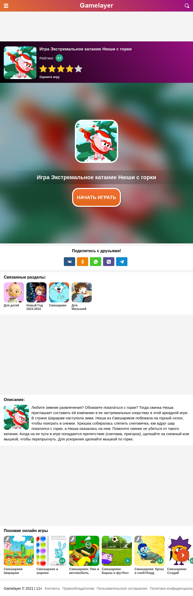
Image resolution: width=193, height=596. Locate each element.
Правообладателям (78, 588)
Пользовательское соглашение (122, 588)
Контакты (52, 588)
